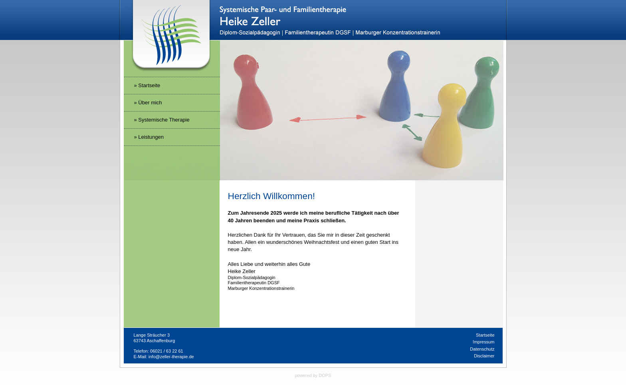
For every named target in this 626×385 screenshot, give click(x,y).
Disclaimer (484, 355)
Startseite (485, 335)
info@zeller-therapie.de (171, 356)
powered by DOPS (313, 375)
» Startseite (147, 85)
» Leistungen (149, 137)
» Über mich (148, 103)
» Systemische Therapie (162, 120)
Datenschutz (482, 349)
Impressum (483, 341)
